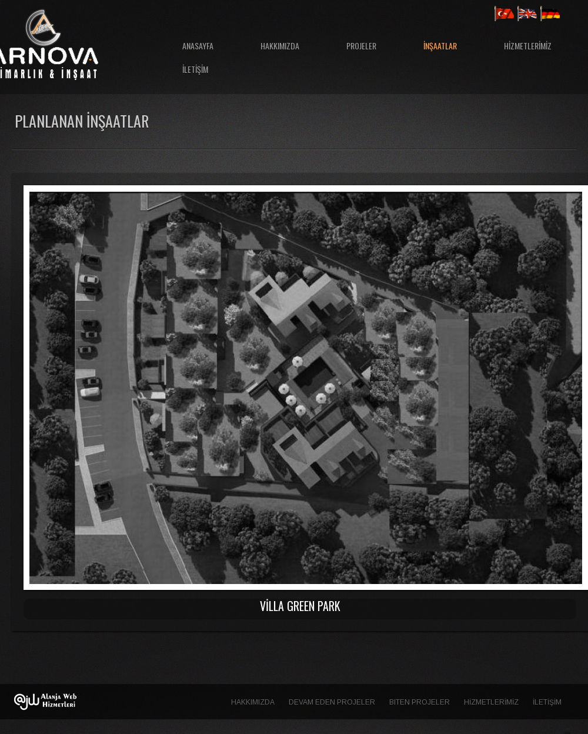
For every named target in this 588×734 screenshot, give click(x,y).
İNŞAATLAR (440, 45)
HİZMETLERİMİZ (528, 45)
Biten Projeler (419, 702)
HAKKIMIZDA (279, 45)
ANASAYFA (197, 45)
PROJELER (361, 45)
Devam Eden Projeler (332, 702)
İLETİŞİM (195, 69)
